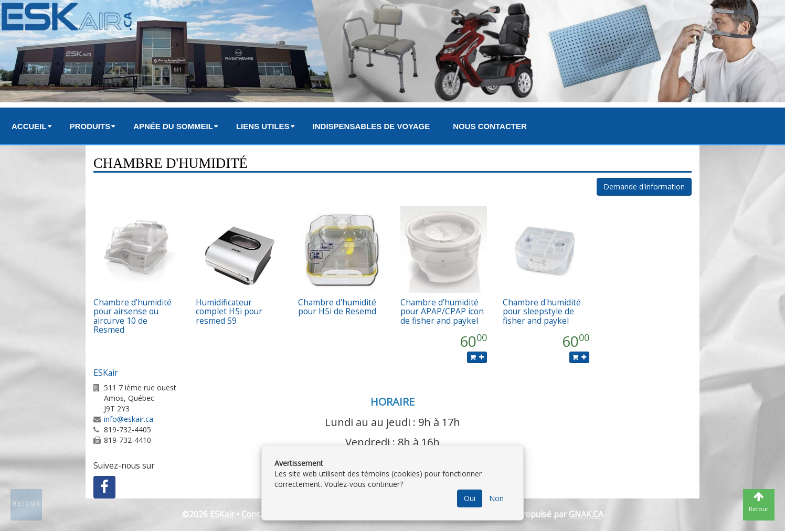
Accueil (29, 126)
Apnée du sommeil (173, 126)
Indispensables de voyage (371, 126)
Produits (90, 126)
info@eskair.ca (128, 419)
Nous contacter (490, 126)
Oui (469, 498)
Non (496, 498)
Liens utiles (263, 126)
